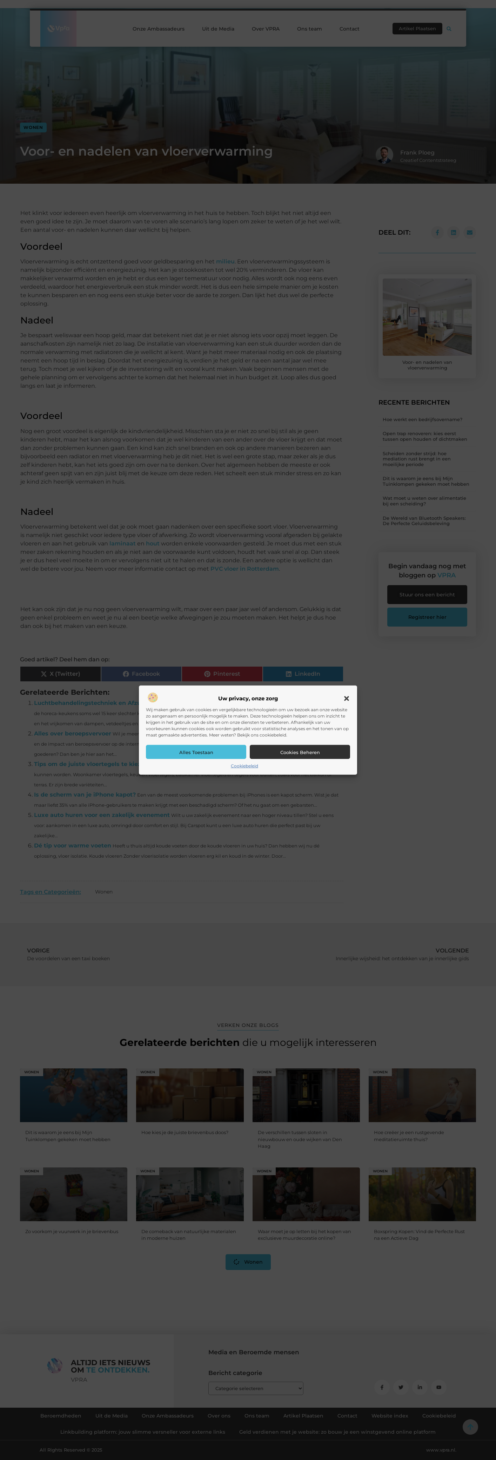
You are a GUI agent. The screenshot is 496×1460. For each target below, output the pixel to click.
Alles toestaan (196, 752)
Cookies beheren (300, 752)
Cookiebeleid (244, 765)
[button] (346, 698)
